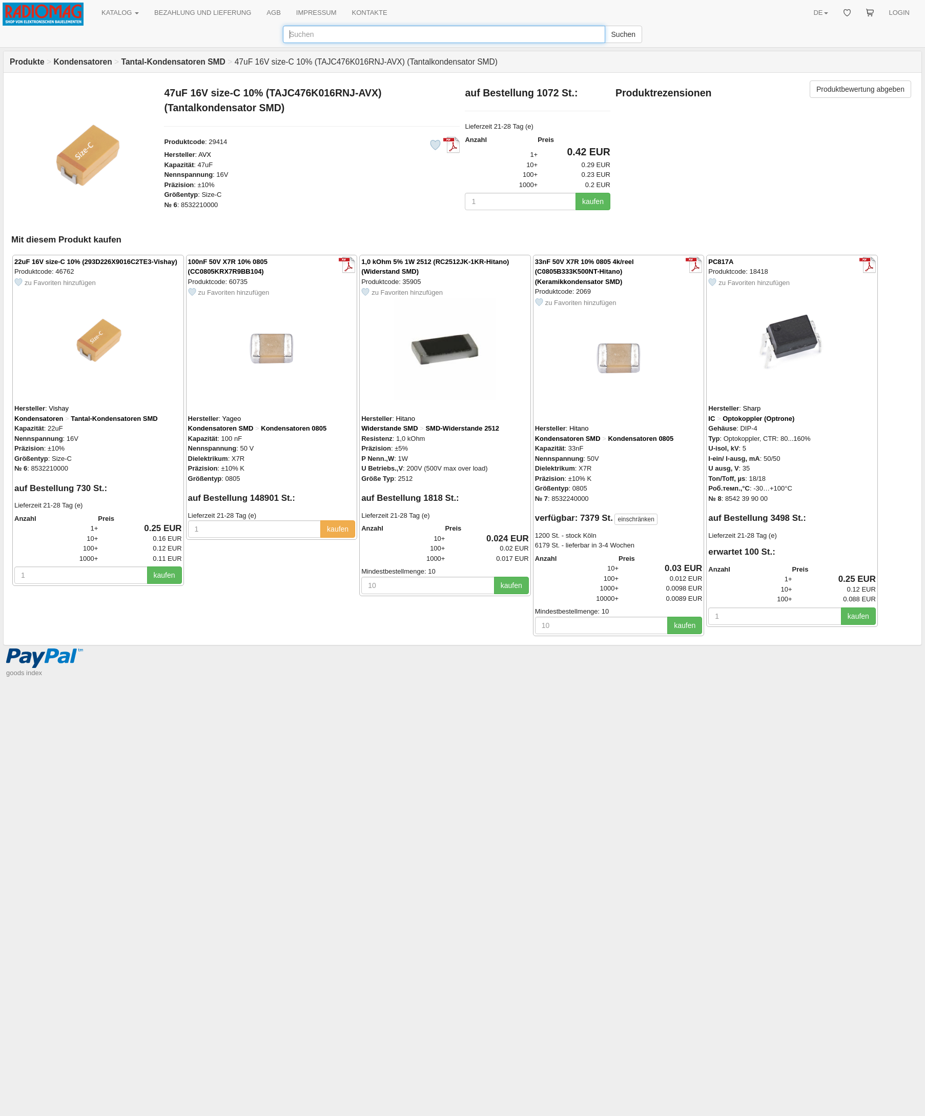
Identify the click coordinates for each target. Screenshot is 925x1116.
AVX (204, 154)
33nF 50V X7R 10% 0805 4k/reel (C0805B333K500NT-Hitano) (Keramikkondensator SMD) (584, 272)
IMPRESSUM (316, 12)
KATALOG (120, 12)
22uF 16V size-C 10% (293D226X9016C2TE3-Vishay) (95, 262)
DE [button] (820, 12)
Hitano (405, 418)
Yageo (231, 418)
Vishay (59, 408)
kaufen (593, 201)
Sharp (752, 408)
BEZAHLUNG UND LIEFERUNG (202, 12)
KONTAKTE (369, 12)
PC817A (720, 262)
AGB (273, 12)
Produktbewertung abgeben (860, 89)
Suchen (623, 34)
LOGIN (899, 12)
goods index (24, 673)
